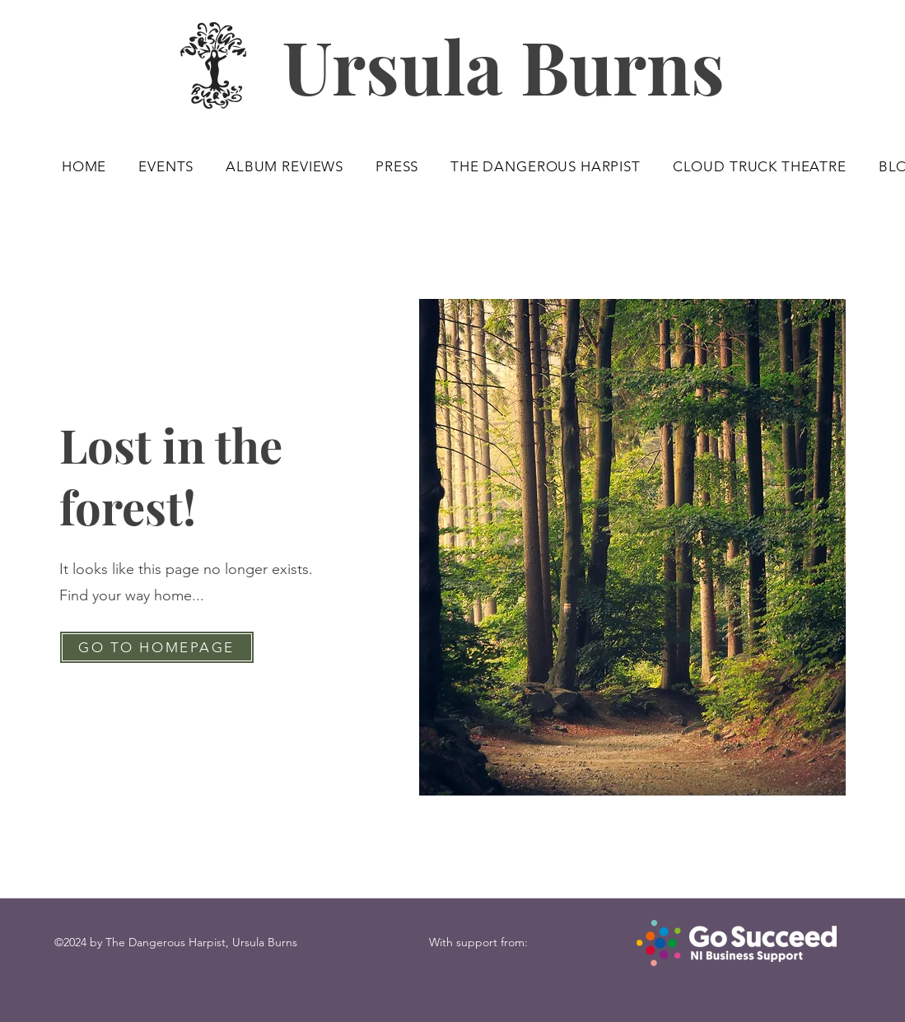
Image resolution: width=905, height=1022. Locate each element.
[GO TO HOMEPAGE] (156, 647)
